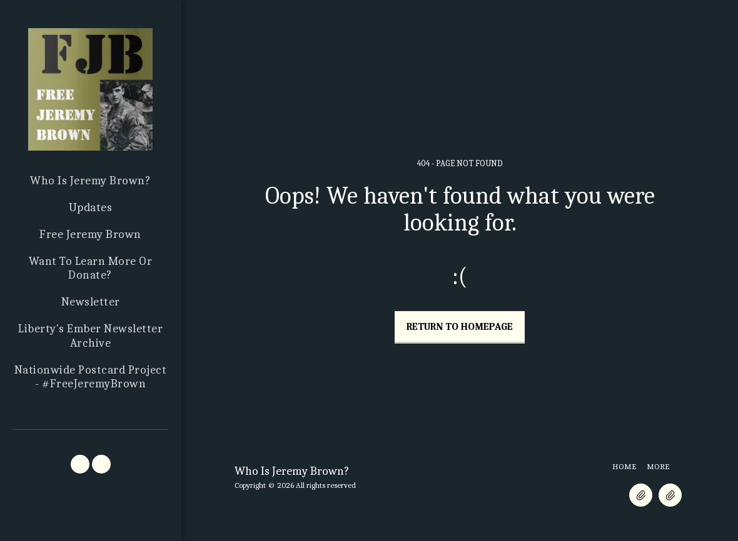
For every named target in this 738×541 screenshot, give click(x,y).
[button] (80, 464)
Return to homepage (460, 326)
